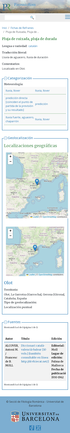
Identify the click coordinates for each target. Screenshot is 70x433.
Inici (4, 28)
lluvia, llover (13, 90)
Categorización (20, 78)
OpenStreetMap (49, 217)
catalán (32, 46)
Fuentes (14, 322)
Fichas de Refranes (22, 28)
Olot (8, 282)
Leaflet (34, 217)
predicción (41, 104)
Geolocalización (20, 138)
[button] (37, 182)
